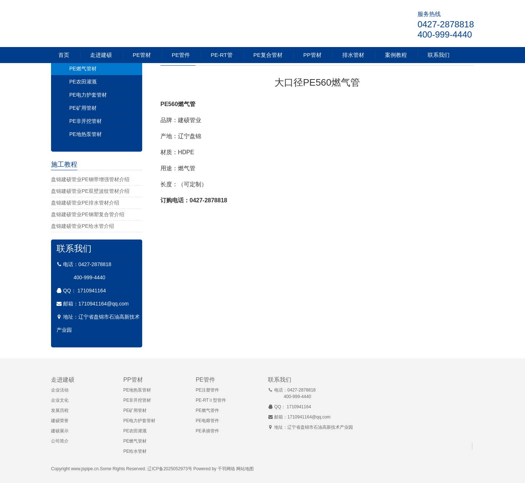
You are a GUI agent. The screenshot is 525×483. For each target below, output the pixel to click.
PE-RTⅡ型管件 (211, 400)
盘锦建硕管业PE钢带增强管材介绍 (90, 179)
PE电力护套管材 (88, 95)
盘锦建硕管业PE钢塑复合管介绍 (87, 214)
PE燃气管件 (207, 410)
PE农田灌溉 (83, 82)
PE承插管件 (207, 430)
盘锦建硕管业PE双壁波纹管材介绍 (90, 191)
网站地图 (245, 468)
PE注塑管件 (207, 390)
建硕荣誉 (60, 420)
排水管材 (353, 55)
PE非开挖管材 (85, 121)
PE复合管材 (268, 55)
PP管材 (312, 55)
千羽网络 (226, 468)
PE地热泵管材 (85, 134)
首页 (63, 55)
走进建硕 (101, 55)
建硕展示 (60, 430)
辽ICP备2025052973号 (169, 468)
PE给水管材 (135, 451)
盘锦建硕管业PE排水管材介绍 (85, 203)
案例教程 (396, 55)
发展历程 (60, 410)
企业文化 (60, 400)
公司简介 (60, 441)
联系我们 (439, 55)
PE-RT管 (222, 55)
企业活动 (60, 390)
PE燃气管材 (83, 68)
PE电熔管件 (207, 420)
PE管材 (142, 55)
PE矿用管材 (83, 108)
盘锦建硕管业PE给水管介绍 (82, 226)
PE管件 (181, 55)
